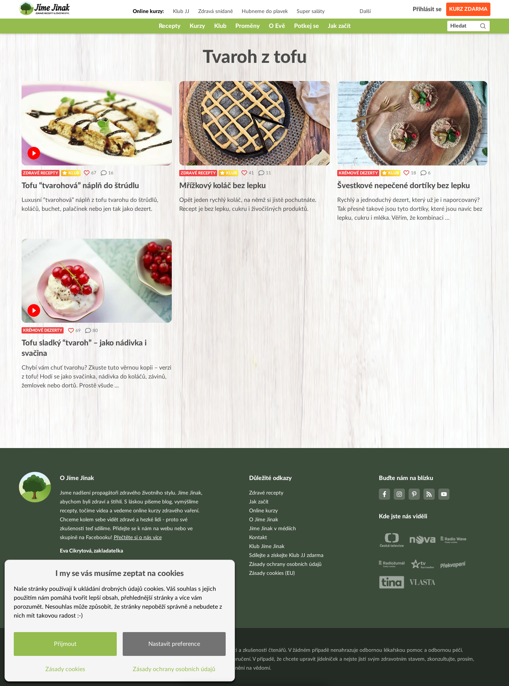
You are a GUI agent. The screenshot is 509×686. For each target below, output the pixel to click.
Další (365, 11)
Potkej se (306, 26)
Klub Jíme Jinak (266, 546)
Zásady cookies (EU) (272, 573)
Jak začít (339, 26)
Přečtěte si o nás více (138, 537)
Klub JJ (181, 11)
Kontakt (258, 537)
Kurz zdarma (468, 9)
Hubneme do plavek (265, 11)
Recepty (170, 26)
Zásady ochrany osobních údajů (285, 564)
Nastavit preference (174, 644)
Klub (220, 26)
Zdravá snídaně (215, 11)
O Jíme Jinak (263, 519)
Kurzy (197, 26)
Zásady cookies (65, 669)
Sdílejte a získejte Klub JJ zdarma (286, 555)
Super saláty (311, 11)
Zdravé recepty (40, 173)
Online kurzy (263, 510)
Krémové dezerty (358, 173)
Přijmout (65, 644)
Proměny (247, 26)
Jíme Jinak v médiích (272, 528)
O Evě (277, 26)
